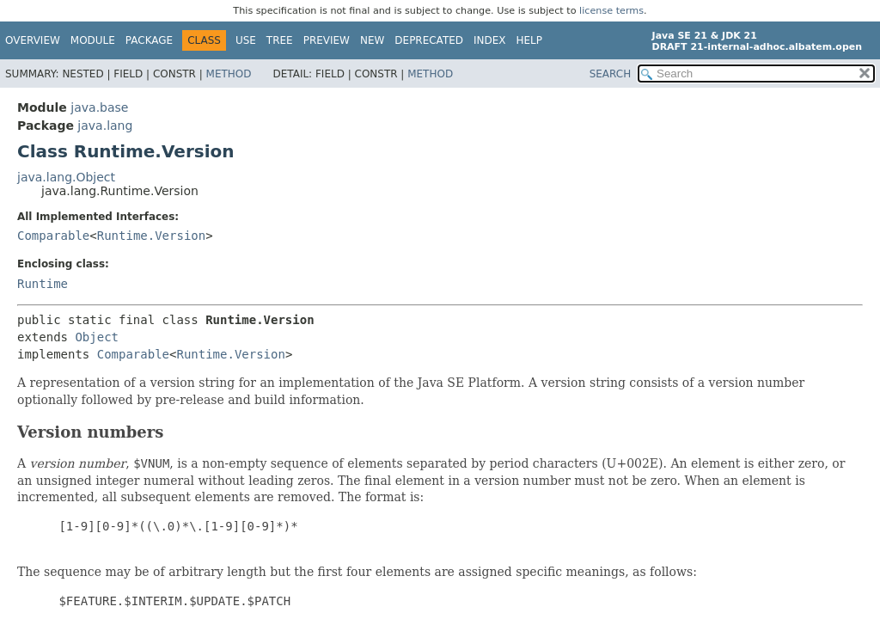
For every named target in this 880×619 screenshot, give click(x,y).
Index (490, 40)
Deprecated (428, 40)
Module (92, 40)
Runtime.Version (151, 235)
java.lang (104, 125)
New (372, 40)
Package (149, 40)
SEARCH (611, 74)
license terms (611, 10)
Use (245, 40)
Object (97, 337)
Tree (279, 40)
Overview (32, 40)
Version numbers (90, 432)
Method (229, 74)
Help (529, 40)
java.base (99, 107)
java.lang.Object (66, 177)
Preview (326, 40)
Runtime (42, 284)
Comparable (53, 235)
